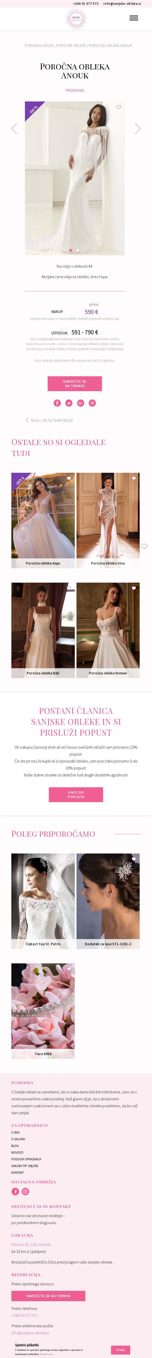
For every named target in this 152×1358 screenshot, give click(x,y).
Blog (15, 1146)
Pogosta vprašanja (26, 1159)
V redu (120, 1350)
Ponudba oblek (39, 45)
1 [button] (71, 250)
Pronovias (74, 90)
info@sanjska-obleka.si (30, 1332)
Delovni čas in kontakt (41, 1206)
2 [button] (78, 250)
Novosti (17, 1152)
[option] (75, 178)
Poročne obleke (71, 45)
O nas (15, 1132)
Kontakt (17, 1172)
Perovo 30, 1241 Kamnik (31, 1244)
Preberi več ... (47, 1354)
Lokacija (22, 1235)
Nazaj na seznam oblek (49, 420)
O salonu (18, 1139)
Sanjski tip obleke (24, 1166)
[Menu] (134, 18)
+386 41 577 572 (24, 1315)
